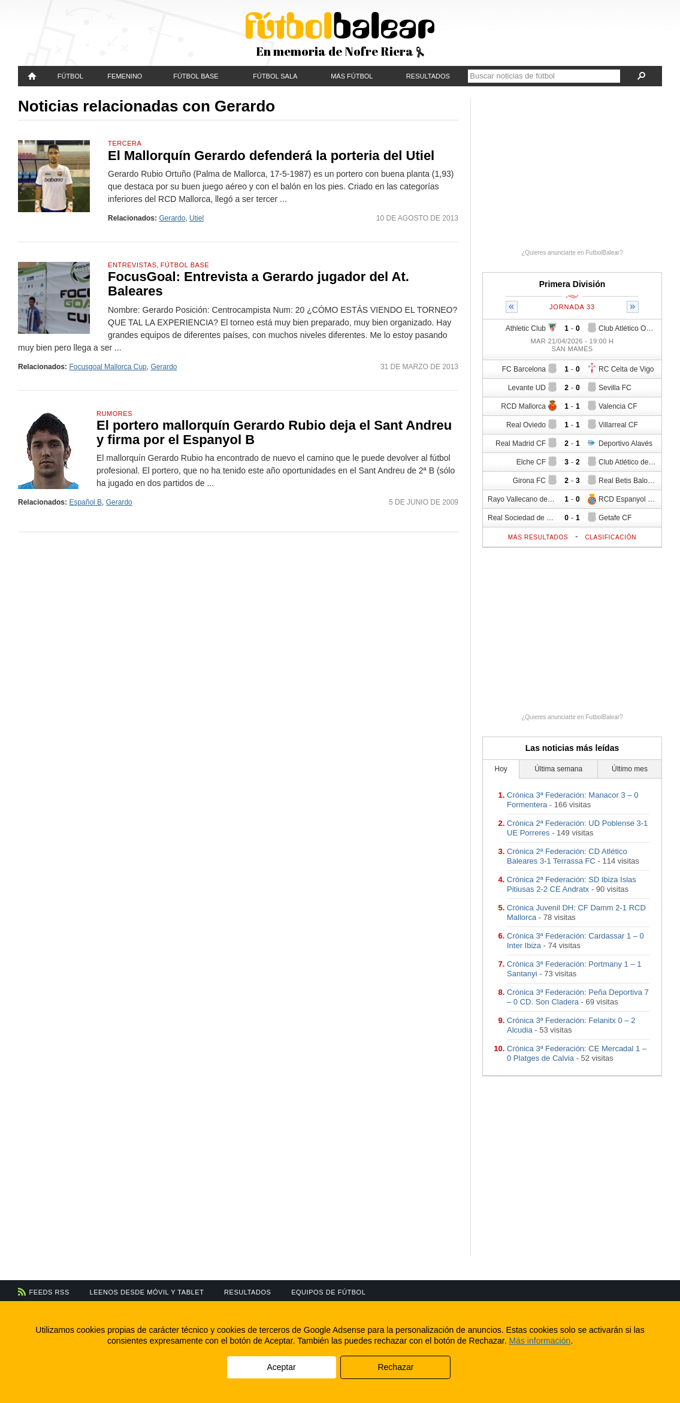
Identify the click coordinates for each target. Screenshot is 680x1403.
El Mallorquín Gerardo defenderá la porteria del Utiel (271, 155)
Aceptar (281, 1367)
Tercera (124, 143)
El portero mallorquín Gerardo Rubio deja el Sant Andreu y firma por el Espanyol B (274, 432)
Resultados (428, 76)
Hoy (501, 769)
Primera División (572, 284)
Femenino (124, 76)
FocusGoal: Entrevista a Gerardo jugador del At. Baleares (258, 283)
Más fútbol (352, 76)
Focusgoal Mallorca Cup (107, 367)
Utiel (196, 218)
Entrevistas (132, 264)
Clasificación (610, 537)
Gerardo (172, 218)
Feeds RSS (49, 1292)
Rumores (114, 413)
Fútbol (70, 76)
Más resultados (538, 537)
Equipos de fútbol (328, 1292)
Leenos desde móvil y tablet (147, 1292)
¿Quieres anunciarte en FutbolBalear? (572, 252)
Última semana (558, 769)
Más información (540, 1340)
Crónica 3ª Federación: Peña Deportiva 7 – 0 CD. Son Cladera (578, 997)
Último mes (630, 769)
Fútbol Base (195, 76)
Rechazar (395, 1367)
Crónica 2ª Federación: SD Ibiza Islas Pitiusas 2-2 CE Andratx (571, 884)
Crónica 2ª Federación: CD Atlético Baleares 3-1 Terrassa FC (567, 856)
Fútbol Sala (275, 76)
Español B (85, 502)
